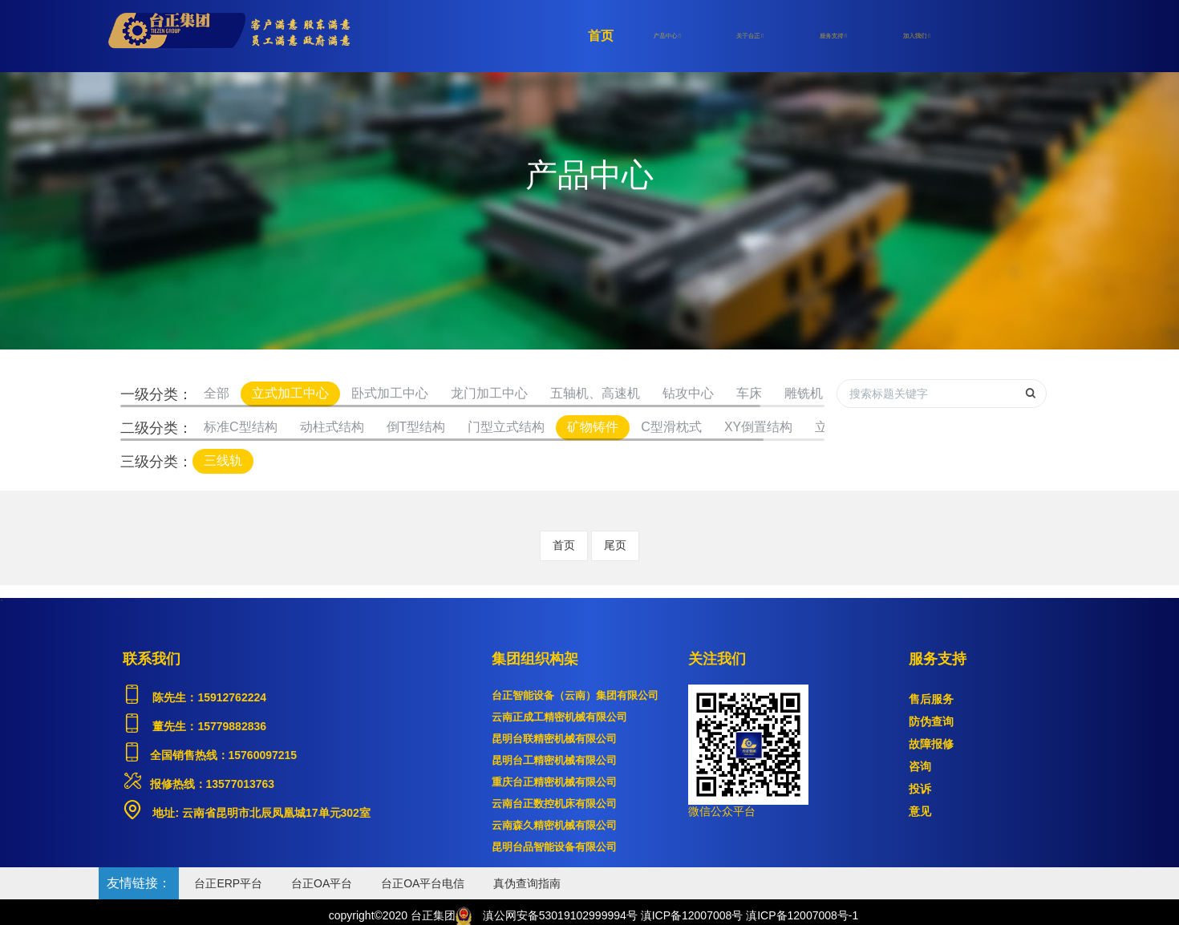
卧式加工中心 (389, 393)
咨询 (920, 766)
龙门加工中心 (489, 393)
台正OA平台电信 (422, 883)
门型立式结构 (506, 427)
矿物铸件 (592, 427)
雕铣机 (803, 393)
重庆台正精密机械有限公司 (554, 782)
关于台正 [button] (750, 36)
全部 (216, 393)
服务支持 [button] (833, 36)
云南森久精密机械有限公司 (554, 825)
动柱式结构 (332, 427)
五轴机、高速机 (595, 393)
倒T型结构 (416, 427)
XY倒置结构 (758, 427)
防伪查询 (931, 721)
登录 (1034, 36)
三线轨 (223, 460)
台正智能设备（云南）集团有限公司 (575, 695)
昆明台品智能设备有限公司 (554, 847)
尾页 (615, 545)
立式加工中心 (290, 393)
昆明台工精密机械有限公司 (554, 760)
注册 (978, 36)
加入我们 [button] (916, 36)
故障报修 (931, 743)
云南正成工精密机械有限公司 (559, 717)
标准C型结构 (241, 427)
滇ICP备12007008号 (692, 915)
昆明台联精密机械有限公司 (554, 739)
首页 (601, 35)
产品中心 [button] (667, 36)
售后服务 (931, 699)
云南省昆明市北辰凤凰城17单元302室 (275, 812)
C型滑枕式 (671, 427)
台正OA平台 (321, 883)
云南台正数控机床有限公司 (554, 804)
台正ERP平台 (228, 883)
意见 (920, 811)
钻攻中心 (688, 393)
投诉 (920, 788)
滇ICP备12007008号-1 (802, 915)
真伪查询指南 (527, 883)
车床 (749, 393)
